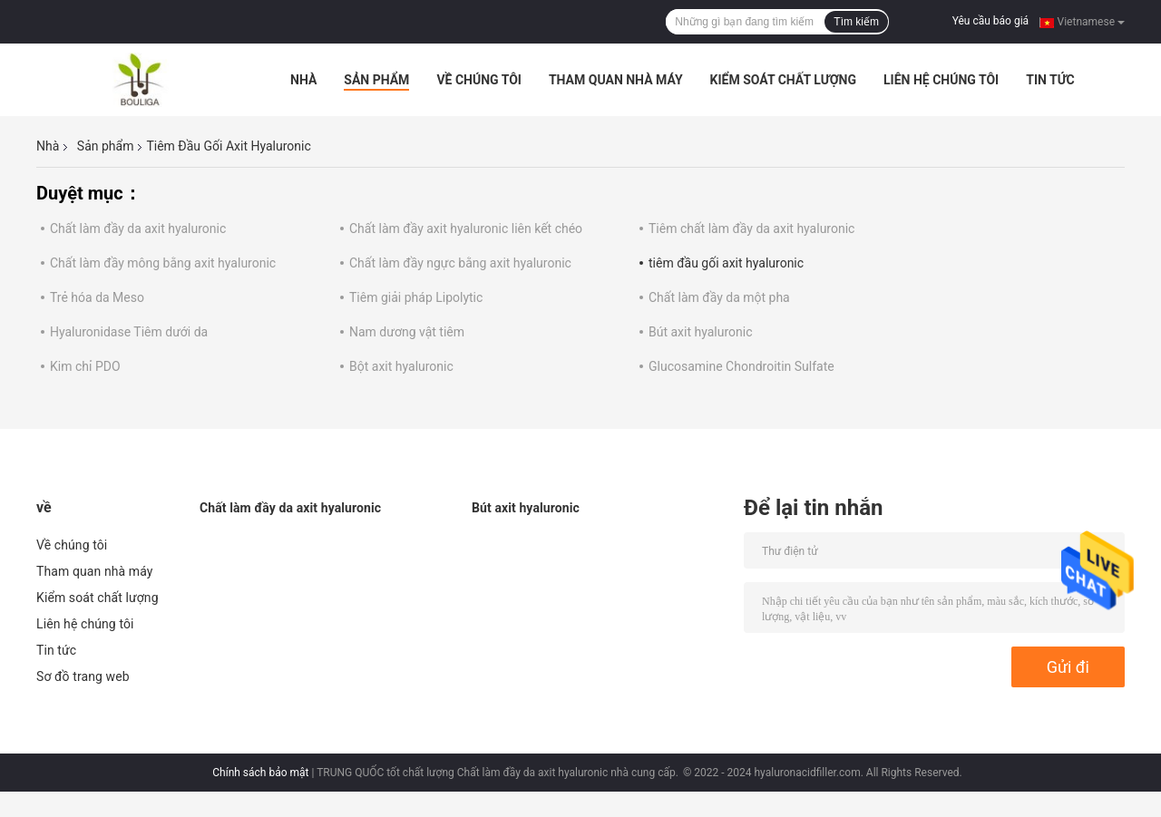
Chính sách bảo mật (260, 772)
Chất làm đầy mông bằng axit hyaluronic (163, 263)
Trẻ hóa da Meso (97, 297)
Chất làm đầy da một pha (719, 297)
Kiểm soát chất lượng (783, 80)
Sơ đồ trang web (83, 676)
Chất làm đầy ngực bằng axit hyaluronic (460, 263)
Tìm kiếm (856, 21)
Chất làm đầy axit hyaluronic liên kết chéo (465, 228)
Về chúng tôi (479, 80)
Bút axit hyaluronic (701, 332)
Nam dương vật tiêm (406, 332)
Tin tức (1050, 80)
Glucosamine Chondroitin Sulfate (741, 366)
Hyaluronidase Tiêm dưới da (129, 332)
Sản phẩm (376, 80)
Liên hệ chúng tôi (941, 80)
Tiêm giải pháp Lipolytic (416, 297)
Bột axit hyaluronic (401, 366)
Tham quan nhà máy (616, 80)
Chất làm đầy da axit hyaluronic (138, 228)
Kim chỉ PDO (85, 366)
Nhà (303, 80)
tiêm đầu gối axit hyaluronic (726, 263)
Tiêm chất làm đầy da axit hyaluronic (751, 228)
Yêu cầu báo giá (990, 21)
